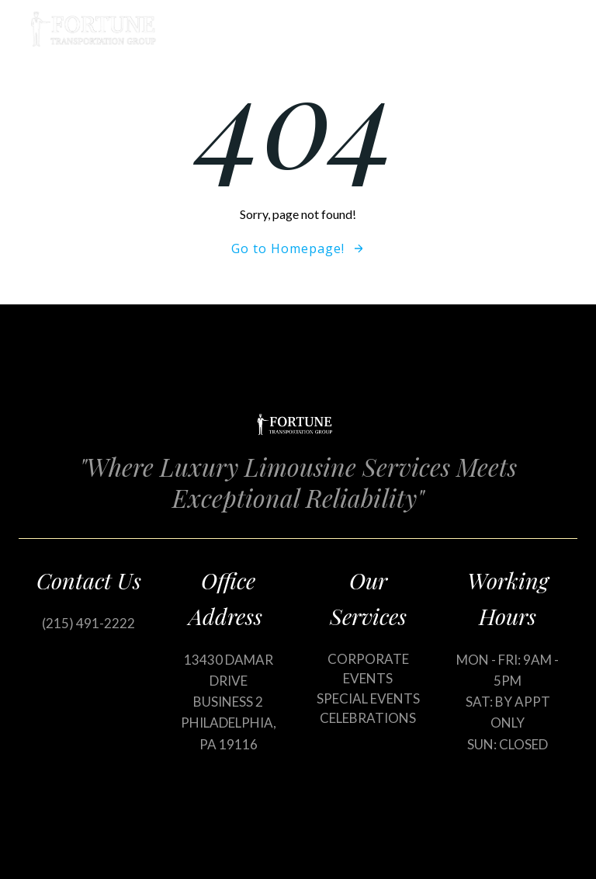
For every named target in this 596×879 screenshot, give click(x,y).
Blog (549, 28)
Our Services (459, 28)
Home (365, 28)
